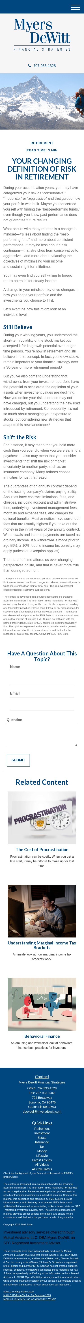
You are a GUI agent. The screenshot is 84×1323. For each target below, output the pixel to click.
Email (15, 693)
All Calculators (42, 1169)
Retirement (42, 1128)
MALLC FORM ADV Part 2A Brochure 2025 (27, 1295)
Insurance (42, 1142)
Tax (42, 1146)
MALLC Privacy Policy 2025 (18, 1291)
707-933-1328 (42, 66)
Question (14, 720)
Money (42, 1151)
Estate (42, 1137)
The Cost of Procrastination (42, 849)
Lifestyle (42, 1155)
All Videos (42, 1164)
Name (15, 667)
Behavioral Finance (42, 1036)
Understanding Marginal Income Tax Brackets (42, 945)
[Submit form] (18, 760)
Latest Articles (42, 1160)
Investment (42, 1133)
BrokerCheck (10, 1176)
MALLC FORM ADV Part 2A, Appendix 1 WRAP (29, 1299)
